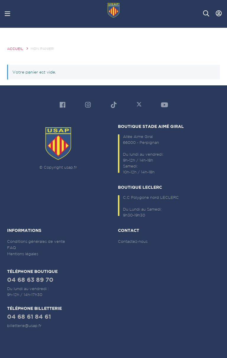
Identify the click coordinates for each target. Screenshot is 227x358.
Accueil (15, 49)
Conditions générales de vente (36, 241)
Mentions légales (22, 254)
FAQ (11, 247)
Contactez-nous (132, 241)
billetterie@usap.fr (24, 325)
